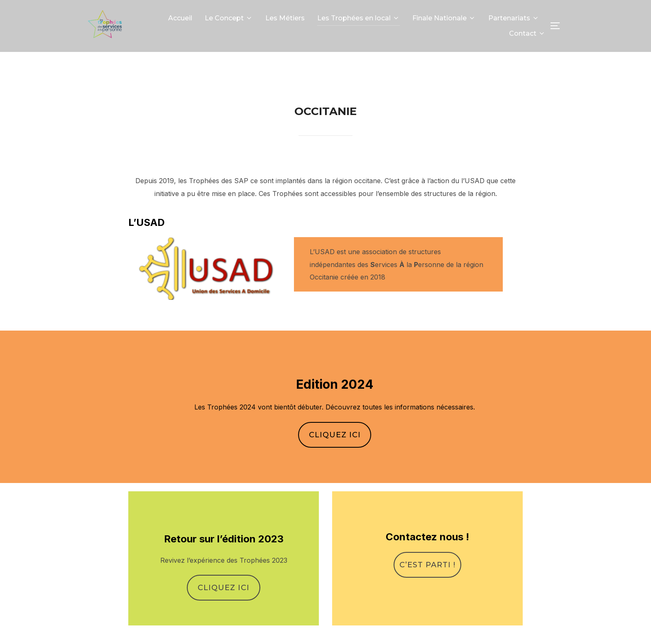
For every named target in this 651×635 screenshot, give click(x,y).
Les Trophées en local (358, 18)
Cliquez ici (335, 453)
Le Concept (229, 18)
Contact (527, 33)
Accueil (180, 18)
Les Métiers (285, 18)
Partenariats (513, 18)
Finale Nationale (444, 18)
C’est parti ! (427, 583)
